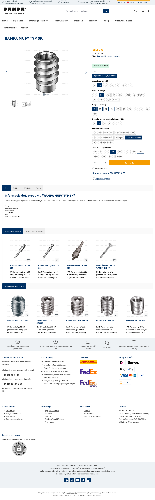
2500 (104, 156)
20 (130, 109)
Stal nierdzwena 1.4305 (126, 133)
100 (112, 152)
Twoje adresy (11, 416)
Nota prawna (89, 413)
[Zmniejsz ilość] (94, 162)
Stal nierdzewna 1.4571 (104, 137)
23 (136, 109)
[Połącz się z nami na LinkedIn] (88, 480)
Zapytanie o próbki (101, 178)
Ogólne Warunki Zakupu (54, 419)
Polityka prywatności (92, 416)
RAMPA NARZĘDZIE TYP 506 (48, 266)
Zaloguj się (10, 410)
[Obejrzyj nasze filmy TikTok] (83, 480)
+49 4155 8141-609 (12, 384)
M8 (115, 95)
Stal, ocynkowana (134, 137)
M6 (109, 95)
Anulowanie (49, 422)
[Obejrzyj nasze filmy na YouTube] (77, 480)
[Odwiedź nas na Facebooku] (66, 480)
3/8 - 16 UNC (99, 99)
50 (107, 152)
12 (106, 85)
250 (127, 152)
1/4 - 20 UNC (139, 95)
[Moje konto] (143, 11)
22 (131, 85)
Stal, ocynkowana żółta (104, 142)
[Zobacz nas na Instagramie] (72, 480)
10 (100, 85)
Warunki (48, 416)
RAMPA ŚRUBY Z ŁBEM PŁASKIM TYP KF (105, 266)
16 (118, 85)
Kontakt (87, 410)
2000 (96, 156)
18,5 (124, 85)
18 (124, 109)
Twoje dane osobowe (14, 419)
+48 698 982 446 (10, 374)
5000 (111, 156)
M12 (129, 95)
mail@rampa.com (131, 422)
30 (148, 109)
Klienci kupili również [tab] (34, 231)
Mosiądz (120, 137)
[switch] (94, 56)
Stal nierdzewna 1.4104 (104, 133)
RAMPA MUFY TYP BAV (135, 320)
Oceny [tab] (38, 188)
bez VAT (121, 2)
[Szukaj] (106, 11)
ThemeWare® (97, 495)
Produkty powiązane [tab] (13, 231)
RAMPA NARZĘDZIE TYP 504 (20, 266)
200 (120, 152)
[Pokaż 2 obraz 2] (48, 95)
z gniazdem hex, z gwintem (105, 76)
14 (112, 85)
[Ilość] (100, 162)
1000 (141, 152)
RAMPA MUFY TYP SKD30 (77, 320)
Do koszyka (129, 163)
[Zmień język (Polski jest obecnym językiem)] (131, 2)
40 (95, 114)
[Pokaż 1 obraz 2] (44, 95)
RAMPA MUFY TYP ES (105, 320)
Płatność (48, 413)
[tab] (6, 188)
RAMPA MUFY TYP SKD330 (44, 321)
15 (119, 109)
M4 (96, 95)
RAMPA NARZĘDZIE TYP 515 (77, 266)
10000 (120, 156)
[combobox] (77, 11)
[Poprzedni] (6, 72)
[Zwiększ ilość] (105, 162)
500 (134, 152)
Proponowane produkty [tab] (14, 286)
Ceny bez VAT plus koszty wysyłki (108, 56)
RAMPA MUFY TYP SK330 (17, 320)
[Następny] (86, 72)
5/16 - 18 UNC (113, 99)
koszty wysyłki (72, 493)
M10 (121, 95)
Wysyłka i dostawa (52, 410)
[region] (46, 77)
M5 (101, 95)
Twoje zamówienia (13, 413)
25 (142, 109)
